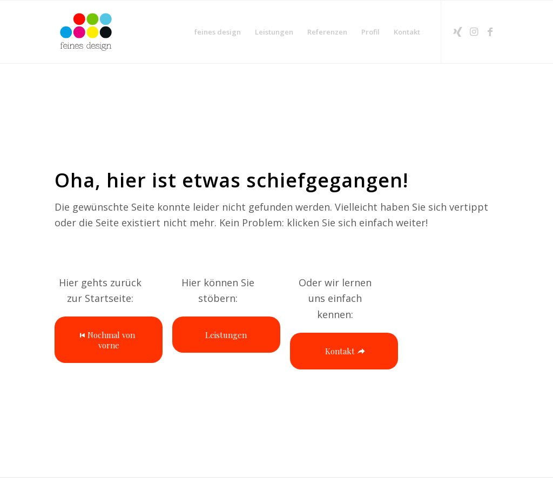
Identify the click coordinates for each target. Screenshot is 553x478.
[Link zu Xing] (458, 31)
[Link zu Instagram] (474, 31)
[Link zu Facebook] (490, 31)
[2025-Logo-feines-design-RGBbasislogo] (86, 32)
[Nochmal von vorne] (109, 340)
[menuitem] (217, 32)
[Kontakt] (344, 351)
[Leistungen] (226, 335)
